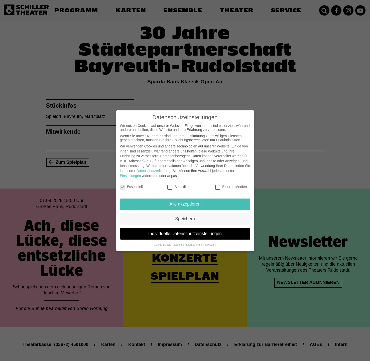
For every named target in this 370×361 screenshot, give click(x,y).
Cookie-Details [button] (163, 241)
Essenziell (131, 184)
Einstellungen (130, 172)
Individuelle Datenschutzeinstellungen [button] (185, 230)
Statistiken (179, 184)
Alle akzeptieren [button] (185, 200)
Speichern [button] (185, 215)
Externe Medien (231, 184)
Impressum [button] (209, 241)
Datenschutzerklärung (154, 167)
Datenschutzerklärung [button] (187, 241)
